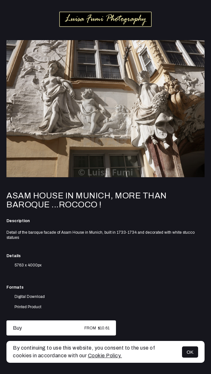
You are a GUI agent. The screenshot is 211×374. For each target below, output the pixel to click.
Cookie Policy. (105, 355)
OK (190, 352)
